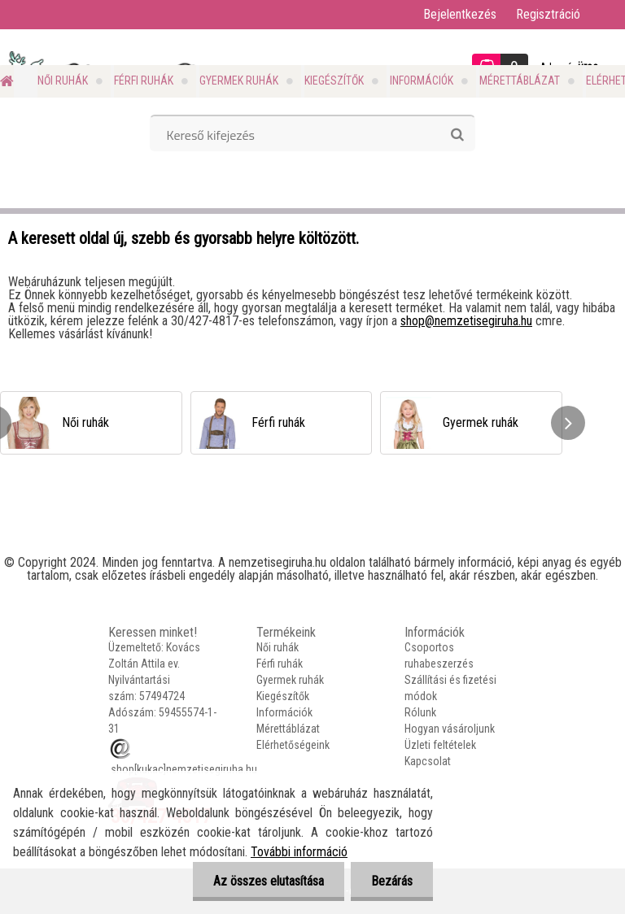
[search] (457, 135)
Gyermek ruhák (238, 80)
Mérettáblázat (519, 80)
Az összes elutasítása (268, 881)
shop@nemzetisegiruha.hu (466, 321)
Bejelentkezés (459, 14)
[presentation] (568, 423)
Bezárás (392, 881)
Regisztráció (548, 14)
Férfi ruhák (143, 80)
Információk (421, 80)
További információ (299, 852)
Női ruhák (62, 80)
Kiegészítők (334, 80)
